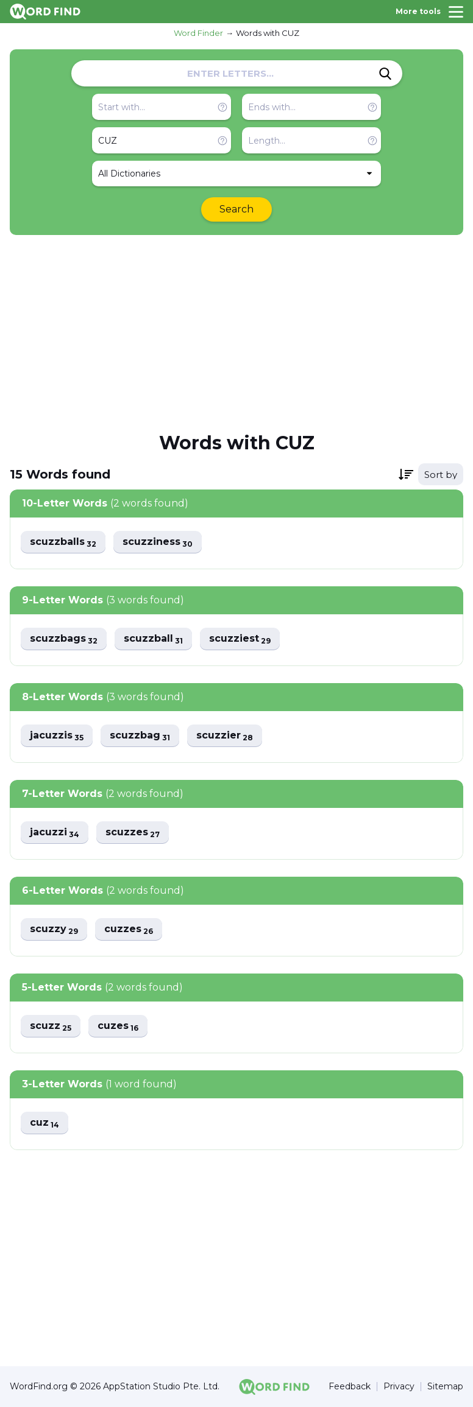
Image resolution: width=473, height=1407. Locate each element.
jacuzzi (54, 832)
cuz (44, 1123)
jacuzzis (57, 735)
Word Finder (198, 33)
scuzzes (132, 832)
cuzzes (128, 929)
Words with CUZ (267, 33)
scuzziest (240, 639)
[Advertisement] (236, 332)
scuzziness (158, 542)
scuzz (50, 1026)
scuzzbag (140, 735)
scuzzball (153, 639)
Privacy (398, 1386)
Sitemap (445, 1386)
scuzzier (224, 735)
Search (236, 209)
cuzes (118, 1026)
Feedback (350, 1386)
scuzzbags (64, 639)
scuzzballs (63, 542)
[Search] (385, 74)
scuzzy (54, 929)
